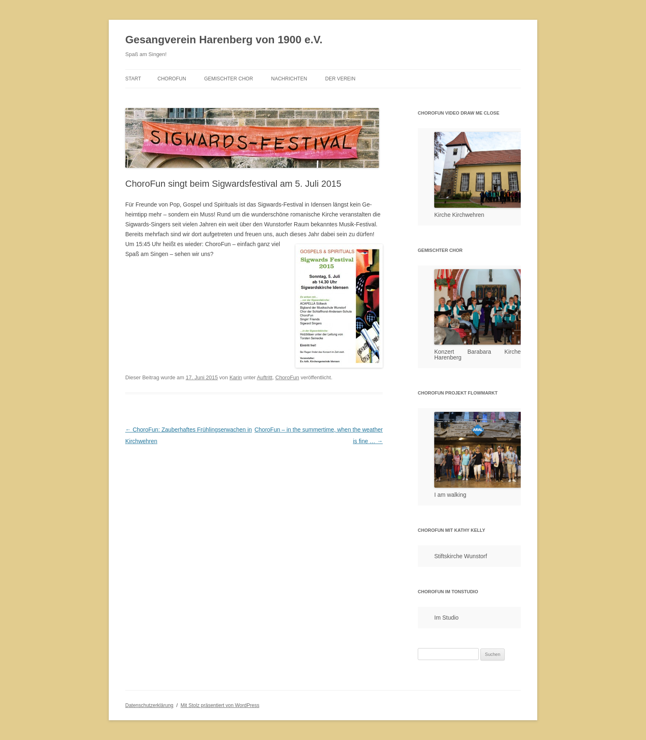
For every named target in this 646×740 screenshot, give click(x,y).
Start (133, 79)
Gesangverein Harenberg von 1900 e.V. (224, 39)
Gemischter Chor (228, 79)
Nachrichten (289, 79)
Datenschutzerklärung (149, 705)
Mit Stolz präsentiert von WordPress (219, 705)
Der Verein (340, 79)
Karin (235, 377)
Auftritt (264, 377)
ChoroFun (171, 79)
